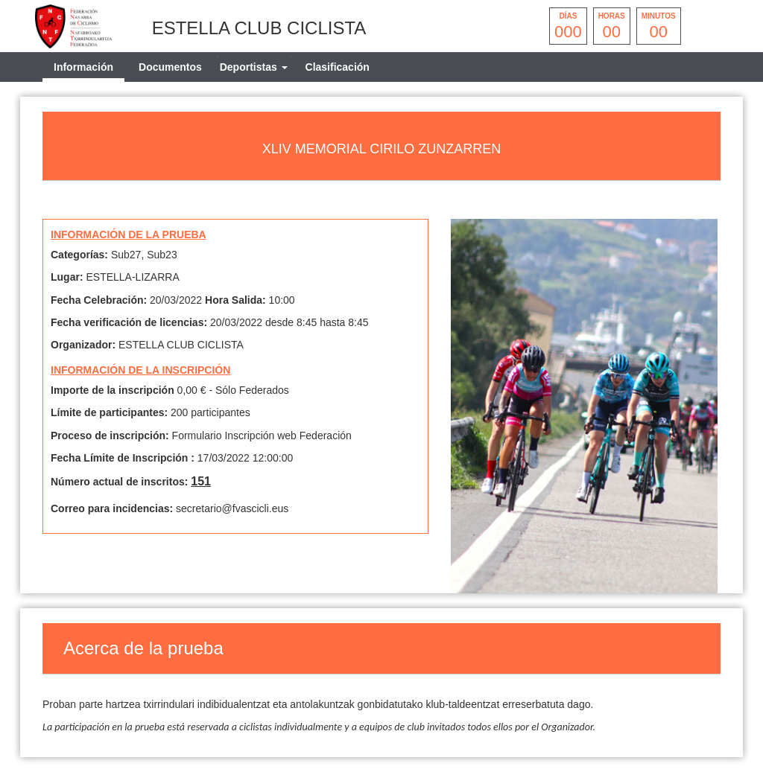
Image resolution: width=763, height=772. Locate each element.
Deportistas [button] (254, 67)
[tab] (253, 67)
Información (83, 67)
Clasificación (337, 67)
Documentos (170, 67)
